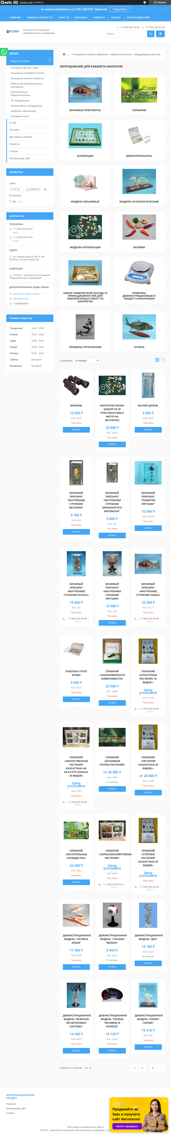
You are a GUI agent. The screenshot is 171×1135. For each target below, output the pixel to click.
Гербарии (139, 110)
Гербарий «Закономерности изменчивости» (112, 675)
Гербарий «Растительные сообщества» (76, 854)
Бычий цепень (148, 405)
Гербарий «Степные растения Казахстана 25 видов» (148, 858)
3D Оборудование (20, 100)
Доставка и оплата (20, 136)
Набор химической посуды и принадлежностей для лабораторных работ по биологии (85, 297)
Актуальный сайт (138, 17)
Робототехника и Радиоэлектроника (20, 93)
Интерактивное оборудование (26, 105)
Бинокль (76, 405)
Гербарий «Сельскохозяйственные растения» (117, 854)
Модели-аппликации (85, 247)
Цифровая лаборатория (23, 111)
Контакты (81, 17)
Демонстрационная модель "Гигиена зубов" (77, 939)
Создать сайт (26, 2)
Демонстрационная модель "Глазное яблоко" (113, 939)
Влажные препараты (85, 110)
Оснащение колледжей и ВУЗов (27, 73)
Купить (76, 430)
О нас (61, 17)
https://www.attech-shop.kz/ (27, 294)
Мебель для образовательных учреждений (26, 85)
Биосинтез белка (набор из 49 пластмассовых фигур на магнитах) (112, 413)
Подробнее (120, 9)
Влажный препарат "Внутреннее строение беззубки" (76, 500)
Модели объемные (85, 201)
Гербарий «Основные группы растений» (112, 761)
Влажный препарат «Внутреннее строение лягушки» (112, 591)
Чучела (139, 347)
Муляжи (139, 247)
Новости (99, 17)
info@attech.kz (20, 298)
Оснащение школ (20, 116)
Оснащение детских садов (24, 67)
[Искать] (150, 34)
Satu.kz (100, 1127)
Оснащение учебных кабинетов (90, 54)
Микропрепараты (139, 155)
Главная (14, 17)
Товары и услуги (38, 17)
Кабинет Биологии (121, 54)
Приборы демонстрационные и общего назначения (139, 295)
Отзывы (14, 129)
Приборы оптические (85, 347)
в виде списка (163, 360)
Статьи (115, 17)
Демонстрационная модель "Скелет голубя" (149, 1019)
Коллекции (85, 155)
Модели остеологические (139, 201)
